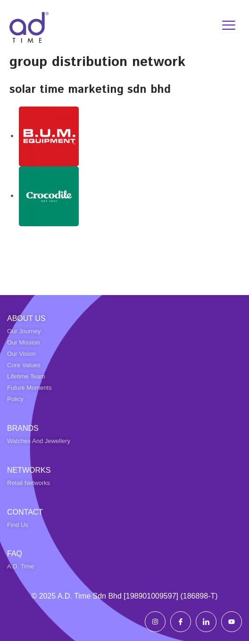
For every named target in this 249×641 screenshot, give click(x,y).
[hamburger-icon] (229, 25)
